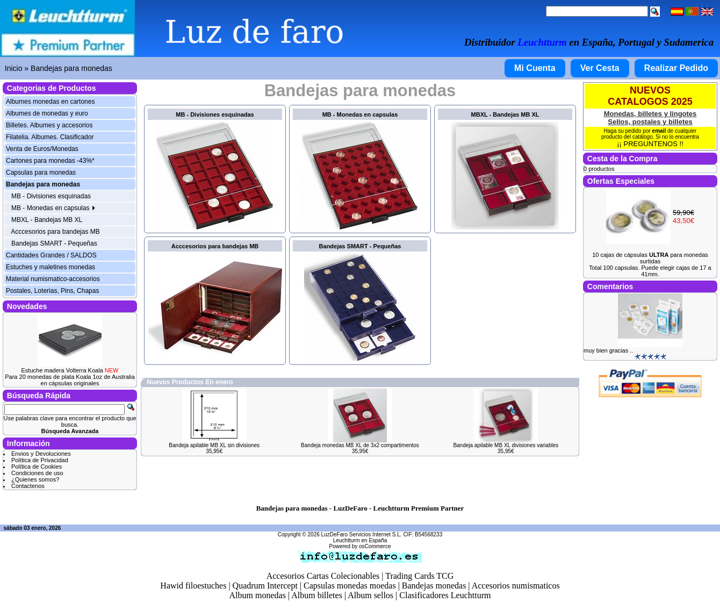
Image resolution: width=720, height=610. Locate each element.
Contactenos (28, 486)
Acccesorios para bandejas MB (55, 231)
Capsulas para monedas (41, 172)
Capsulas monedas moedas (350, 585)
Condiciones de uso (37, 473)
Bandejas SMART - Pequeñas (54, 243)
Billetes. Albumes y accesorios (49, 125)
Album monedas (257, 595)
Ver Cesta (600, 68)
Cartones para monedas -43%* (50, 160)
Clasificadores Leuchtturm (445, 595)
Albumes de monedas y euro (47, 113)
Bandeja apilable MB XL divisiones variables (505, 445)
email (659, 131)
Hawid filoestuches (193, 585)
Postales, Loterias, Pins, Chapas (52, 291)
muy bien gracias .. (608, 350)
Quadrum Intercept (265, 585)
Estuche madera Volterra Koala (70, 370)
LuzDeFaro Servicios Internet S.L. (361, 534)
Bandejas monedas (434, 585)
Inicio (14, 68)
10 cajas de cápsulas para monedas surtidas (650, 258)
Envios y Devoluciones (41, 453)
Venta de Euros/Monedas (42, 149)
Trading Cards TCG (419, 575)
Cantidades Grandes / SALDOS (51, 255)
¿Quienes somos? (35, 479)
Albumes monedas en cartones (50, 101)
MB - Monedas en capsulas (53, 208)
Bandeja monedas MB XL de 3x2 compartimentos (360, 445)
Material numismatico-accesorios (53, 279)
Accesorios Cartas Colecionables (323, 575)
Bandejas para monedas (71, 68)
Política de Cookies (36, 466)
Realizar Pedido (676, 68)
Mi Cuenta (534, 68)
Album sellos (370, 595)
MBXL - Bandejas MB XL (46, 220)
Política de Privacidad (39, 460)
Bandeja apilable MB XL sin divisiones (214, 445)
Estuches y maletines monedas (50, 267)
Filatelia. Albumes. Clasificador (49, 137)
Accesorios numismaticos (516, 585)
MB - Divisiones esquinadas (51, 196)
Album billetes (316, 595)
